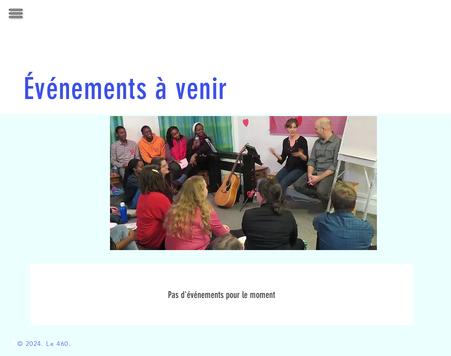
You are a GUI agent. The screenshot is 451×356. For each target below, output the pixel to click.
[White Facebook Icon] (13, 342)
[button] (16, 13)
